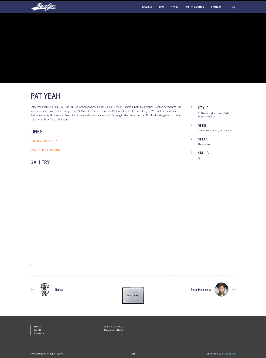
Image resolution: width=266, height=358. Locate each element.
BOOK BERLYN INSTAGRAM (45, 150)
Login (133, 353)
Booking (147, 7)
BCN (161, 7)
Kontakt (216, 7)
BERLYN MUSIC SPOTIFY (43, 141)
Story (174, 7)
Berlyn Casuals (195, 7)
